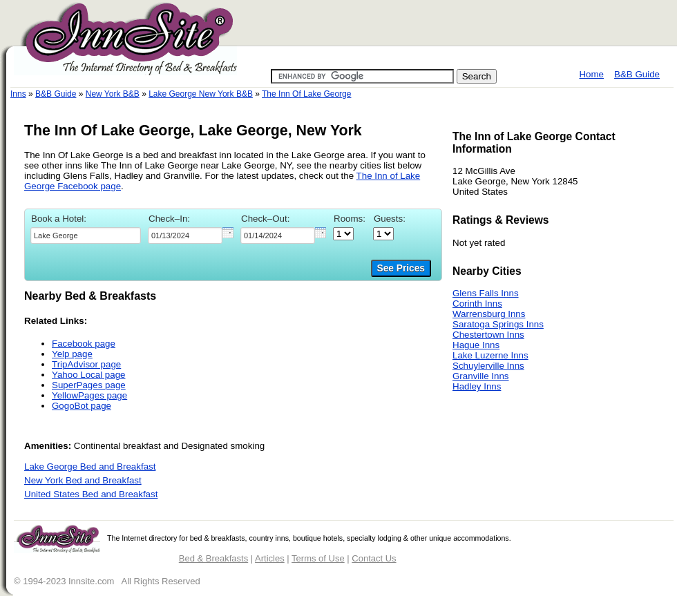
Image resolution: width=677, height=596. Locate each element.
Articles (270, 558)
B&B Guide (637, 74)
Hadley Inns (476, 386)
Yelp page (72, 354)
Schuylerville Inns (488, 366)
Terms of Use (318, 558)
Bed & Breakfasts (213, 558)
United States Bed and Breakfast (91, 494)
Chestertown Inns (488, 334)
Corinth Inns (477, 303)
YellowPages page (89, 395)
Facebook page (83, 343)
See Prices (401, 268)
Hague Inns (475, 345)
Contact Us (374, 558)
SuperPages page (89, 385)
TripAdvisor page (86, 364)
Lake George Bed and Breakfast (89, 466)
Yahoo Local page (88, 374)
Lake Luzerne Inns (490, 355)
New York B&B (113, 94)
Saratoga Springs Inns (498, 324)
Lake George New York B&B (201, 94)
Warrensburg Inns (488, 314)
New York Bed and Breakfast (83, 480)
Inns (18, 94)
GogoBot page (81, 406)
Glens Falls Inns (485, 293)
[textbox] (85, 235)
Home (591, 74)
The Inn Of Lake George (306, 94)
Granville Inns (480, 376)
